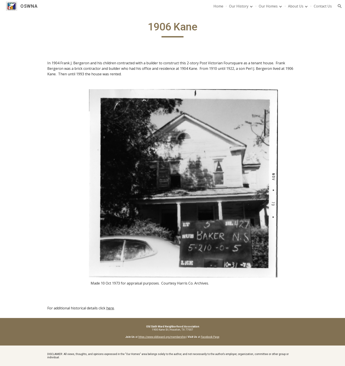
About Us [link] (295, 6)
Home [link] (218, 6)
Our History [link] (238, 6)
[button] (339, 6)
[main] (172, 28)
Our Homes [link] (268, 6)
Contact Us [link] (323, 6)
